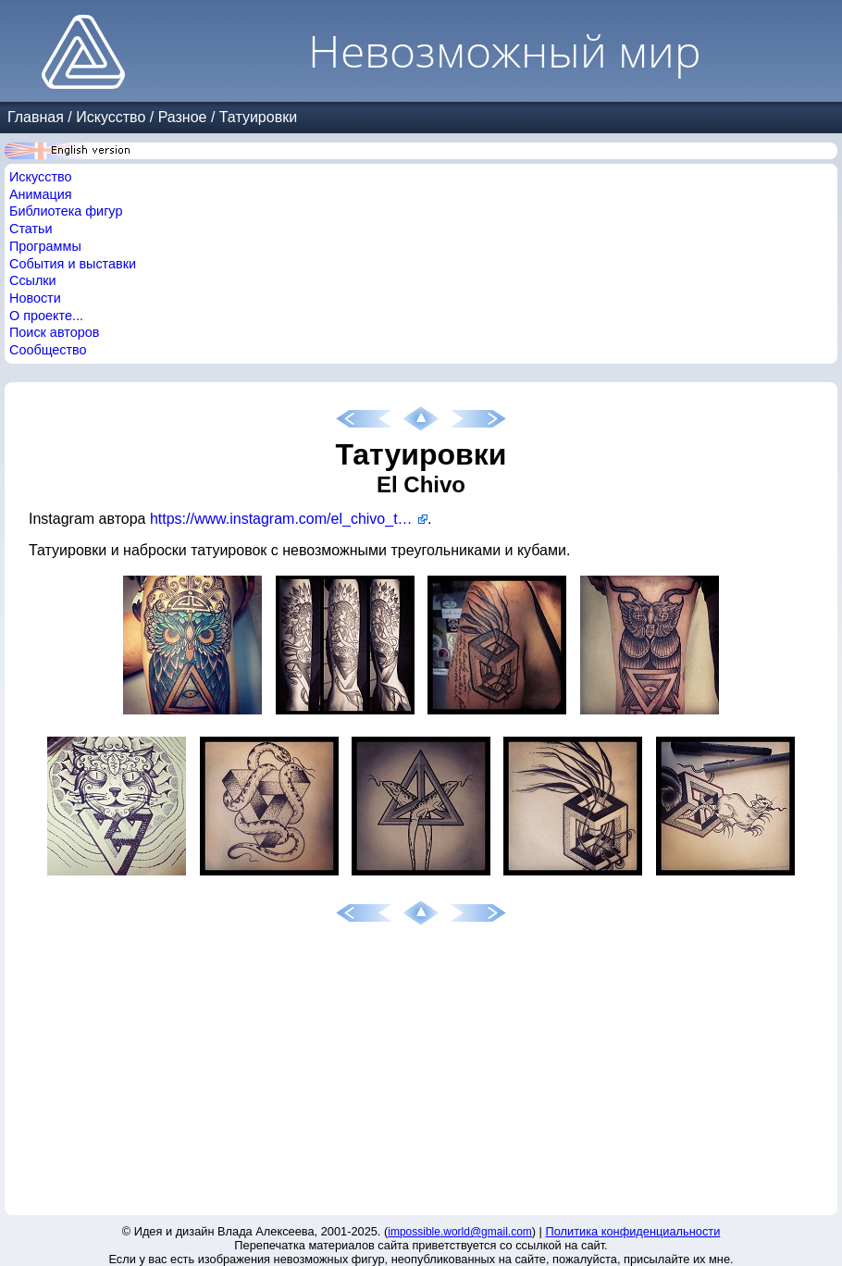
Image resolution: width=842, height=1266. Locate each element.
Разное (182, 117)
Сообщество (48, 349)
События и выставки (72, 263)
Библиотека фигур (65, 211)
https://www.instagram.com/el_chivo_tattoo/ (288, 519)
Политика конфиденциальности (633, 1231)
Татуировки (258, 117)
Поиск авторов (54, 332)
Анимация (40, 194)
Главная (35, 117)
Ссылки (32, 280)
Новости (35, 298)
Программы (45, 246)
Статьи (31, 228)
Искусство (110, 117)
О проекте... (46, 315)
